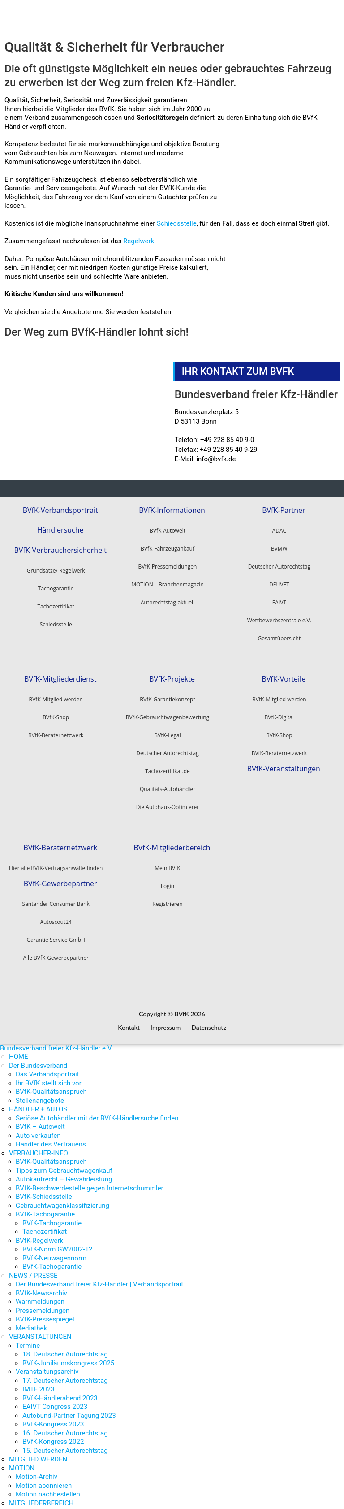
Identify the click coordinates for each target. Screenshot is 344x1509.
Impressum (165, 1022)
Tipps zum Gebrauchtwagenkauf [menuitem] (64, 1165)
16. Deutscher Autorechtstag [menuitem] (65, 1427)
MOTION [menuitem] (21, 1462)
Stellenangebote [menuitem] (40, 1095)
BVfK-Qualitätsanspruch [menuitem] (51, 1086)
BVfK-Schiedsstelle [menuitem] (44, 1191)
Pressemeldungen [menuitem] (42, 1305)
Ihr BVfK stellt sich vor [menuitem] (49, 1077)
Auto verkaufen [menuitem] (38, 1130)
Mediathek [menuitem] (31, 1322)
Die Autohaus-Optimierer (167, 803)
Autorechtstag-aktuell (167, 600)
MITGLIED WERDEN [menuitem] (38, 1454)
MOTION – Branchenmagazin (167, 582)
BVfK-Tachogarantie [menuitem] (45, 1209)
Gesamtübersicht (279, 636)
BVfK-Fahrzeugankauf (167, 547)
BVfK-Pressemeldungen (167, 565)
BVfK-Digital (279, 713)
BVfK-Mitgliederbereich (171, 842)
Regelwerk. (139, 241)
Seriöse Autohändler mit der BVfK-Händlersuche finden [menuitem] (97, 1112)
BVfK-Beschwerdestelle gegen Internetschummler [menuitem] (89, 1182)
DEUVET (279, 582)
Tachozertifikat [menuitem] (44, 1226)
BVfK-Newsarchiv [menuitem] (41, 1287)
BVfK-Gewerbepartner (60, 876)
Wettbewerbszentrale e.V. (279, 618)
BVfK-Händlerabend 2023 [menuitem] (60, 1392)
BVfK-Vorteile (283, 675)
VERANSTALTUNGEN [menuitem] (40, 1331)
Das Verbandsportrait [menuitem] (47, 1069)
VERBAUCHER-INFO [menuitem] (38, 1147)
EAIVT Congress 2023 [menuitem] (54, 1401)
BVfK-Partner (283, 508)
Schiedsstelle (177, 223)
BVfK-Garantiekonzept (167, 696)
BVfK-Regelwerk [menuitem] (39, 1235)
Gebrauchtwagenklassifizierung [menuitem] (62, 1200)
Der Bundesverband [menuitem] (38, 1060)
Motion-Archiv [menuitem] (36, 1471)
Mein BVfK (167, 862)
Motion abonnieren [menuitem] (44, 1480)
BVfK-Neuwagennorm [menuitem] (54, 1252)
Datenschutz (208, 1022)
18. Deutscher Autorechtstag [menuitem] (65, 1349)
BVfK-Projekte (172, 675)
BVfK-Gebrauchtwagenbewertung (167, 713)
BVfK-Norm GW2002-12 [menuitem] (57, 1244)
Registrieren (167, 898)
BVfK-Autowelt (167, 529)
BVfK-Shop (279, 731)
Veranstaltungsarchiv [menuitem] (47, 1366)
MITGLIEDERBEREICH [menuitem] (41, 1497)
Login (167, 880)
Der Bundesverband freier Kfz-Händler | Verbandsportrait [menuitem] (99, 1279)
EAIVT (279, 600)
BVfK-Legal (167, 731)
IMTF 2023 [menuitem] (38, 1384)
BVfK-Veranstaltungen (283, 763)
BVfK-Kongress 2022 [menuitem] (53, 1436)
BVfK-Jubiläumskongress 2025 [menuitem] (68, 1357)
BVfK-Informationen (172, 508)
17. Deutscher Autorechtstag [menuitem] (65, 1375)
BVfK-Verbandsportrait (60, 508)
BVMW (279, 547)
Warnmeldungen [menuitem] (40, 1296)
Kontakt (129, 1022)
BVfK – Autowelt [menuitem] (40, 1121)
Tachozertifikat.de (167, 767)
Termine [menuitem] (28, 1340)
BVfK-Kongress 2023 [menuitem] (53, 1419)
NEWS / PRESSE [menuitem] (33, 1270)
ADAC (279, 529)
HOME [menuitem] (18, 1051)
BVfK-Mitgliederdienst (60, 675)
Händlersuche (60, 526)
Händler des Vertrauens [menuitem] (51, 1139)
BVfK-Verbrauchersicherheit (60, 544)
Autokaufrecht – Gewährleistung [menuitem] (64, 1174)
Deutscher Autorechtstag (279, 565)
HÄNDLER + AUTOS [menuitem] (38, 1104)
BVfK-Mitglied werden (279, 696)
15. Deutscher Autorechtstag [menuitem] (65, 1445)
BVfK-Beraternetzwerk (279, 749)
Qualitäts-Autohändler (167, 785)
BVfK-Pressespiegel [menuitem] (45, 1314)
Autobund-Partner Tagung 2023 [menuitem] (69, 1410)
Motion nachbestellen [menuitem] (48, 1489)
